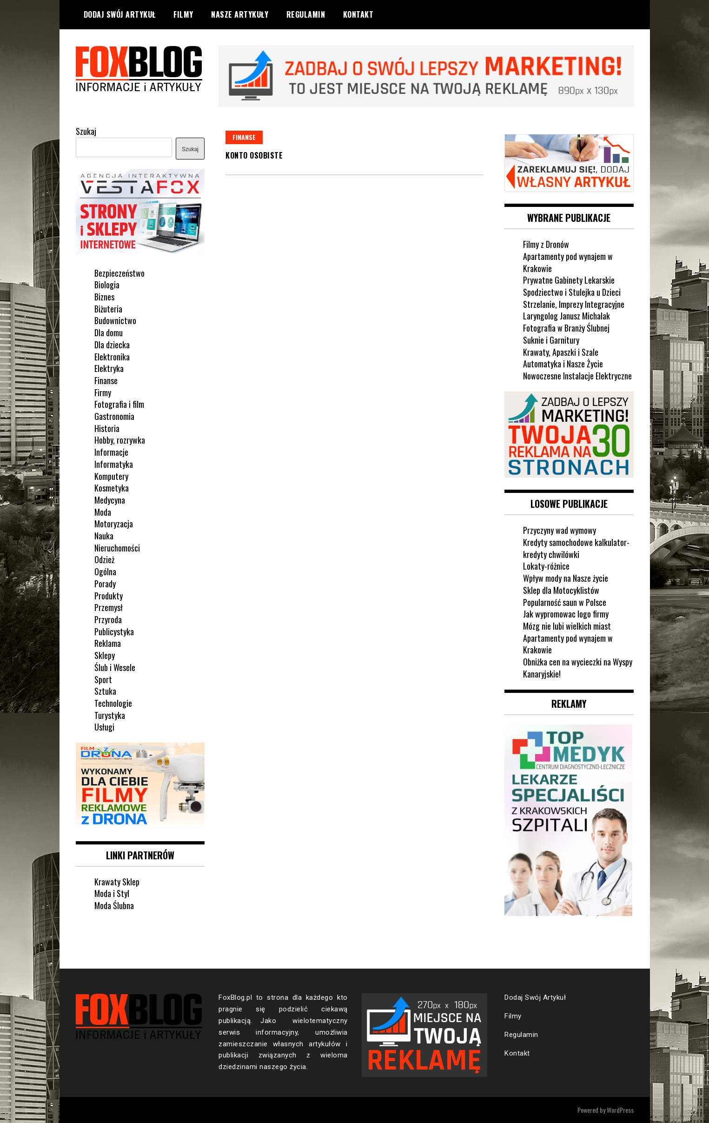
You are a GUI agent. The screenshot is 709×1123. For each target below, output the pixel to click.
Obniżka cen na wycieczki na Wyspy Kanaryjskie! (577, 668)
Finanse (244, 137)
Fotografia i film (119, 404)
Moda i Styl (111, 893)
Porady (105, 584)
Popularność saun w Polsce (564, 602)
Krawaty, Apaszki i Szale (560, 352)
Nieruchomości (117, 548)
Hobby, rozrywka (119, 440)
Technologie (113, 703)
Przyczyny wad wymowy (559, 530)
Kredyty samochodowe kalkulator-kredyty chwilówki (576, 548)
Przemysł (108, 607)
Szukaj (86, 131)
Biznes (104, 297)
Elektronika (112, 357)
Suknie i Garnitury (551, 340)
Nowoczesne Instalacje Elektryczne (577, 376)
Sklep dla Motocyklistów (561, 590)
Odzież (104, 559)
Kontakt (358, 14)
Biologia (106, 285)
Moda (102, 512)
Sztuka (105, 691)
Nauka (103, 536)
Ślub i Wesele (114, 667)
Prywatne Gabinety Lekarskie (569, 280)
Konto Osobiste (254, 155)
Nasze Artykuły (239, 14)
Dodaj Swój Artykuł (120, 14)
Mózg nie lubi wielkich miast (567, 626)
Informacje (111, 452)
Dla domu (108, 332)
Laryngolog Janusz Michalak (566, 316)
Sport (103, 679)
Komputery (111, 476)
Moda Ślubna (114, 905)
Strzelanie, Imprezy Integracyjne (573, 304)
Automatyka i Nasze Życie (563, 364)
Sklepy (104, 655)
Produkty (108, 596)
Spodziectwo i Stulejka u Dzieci (572, 292)
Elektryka (109, 368)
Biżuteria (108, 309)
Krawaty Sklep (116, 882)
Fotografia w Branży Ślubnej (566, 328)
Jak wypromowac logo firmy (566, 614)
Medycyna (109, 500)
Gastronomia (114, 416)
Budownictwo (115, 320)
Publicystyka (114, 631)
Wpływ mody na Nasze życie (565, 578)
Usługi (104, 727)
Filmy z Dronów (546, 244)
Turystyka (109, 715)
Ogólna (105, 571)
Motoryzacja (113, 524)
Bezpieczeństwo (119, 273)
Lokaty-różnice (546, 566)
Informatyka (113, 464)
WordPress (620, 1110)
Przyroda (108, 619)
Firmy (102, 392)
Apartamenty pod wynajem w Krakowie (568, 262)
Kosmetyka (111, 488)
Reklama (107, 643)
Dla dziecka (112, 345)
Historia (106, 428)
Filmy (183, 14)
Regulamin (305, 14)
